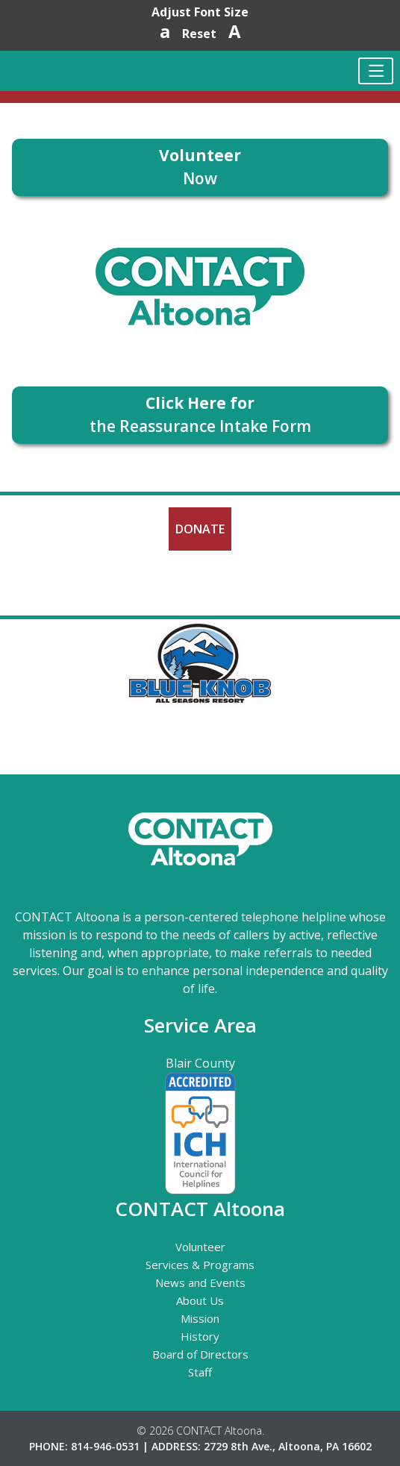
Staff (200, 1372)
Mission (200, 1318)
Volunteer (200, 1246)
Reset (199, 33)
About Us (200, 1300)
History (200, 1336)
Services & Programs (200, 1264)
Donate (200, 529)
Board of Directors (200, 1354)
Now (200, 167)
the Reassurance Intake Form (200, 414)
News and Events (200, 1282)
